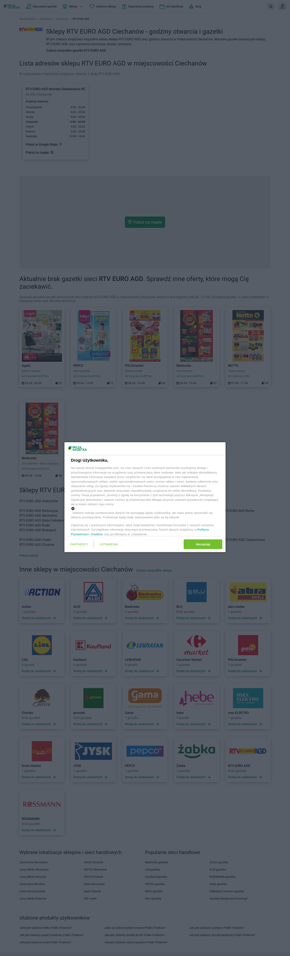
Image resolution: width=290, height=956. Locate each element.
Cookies (97, 534)
